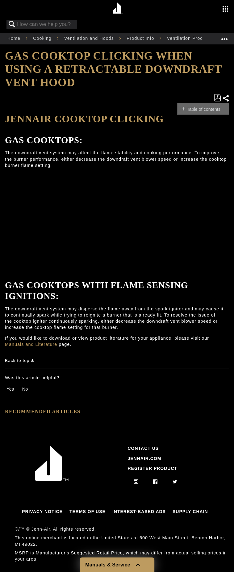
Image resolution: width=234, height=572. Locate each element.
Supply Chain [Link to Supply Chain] (190, 511)
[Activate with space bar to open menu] (225, 9)
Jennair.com (144, 458)
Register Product (152, 468)
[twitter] (175, 482)
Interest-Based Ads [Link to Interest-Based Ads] (139, 511)
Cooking (43, 38)
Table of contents (203, 109)
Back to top (17, 360)
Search (12, 24)
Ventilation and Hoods (89, 38)
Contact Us (143, 448)
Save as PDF (217, 98)
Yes (10, 389)
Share (225, 98)
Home (14, 38)
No (25, 389)
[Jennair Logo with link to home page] (51, 479)
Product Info (141, 38)
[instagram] (136, 482)
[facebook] (155, 482)
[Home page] (118, 8)
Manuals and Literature (31, 344)
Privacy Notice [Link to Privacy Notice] (42, 511)
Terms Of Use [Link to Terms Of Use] (87, 511)
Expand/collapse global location (224, 36)
